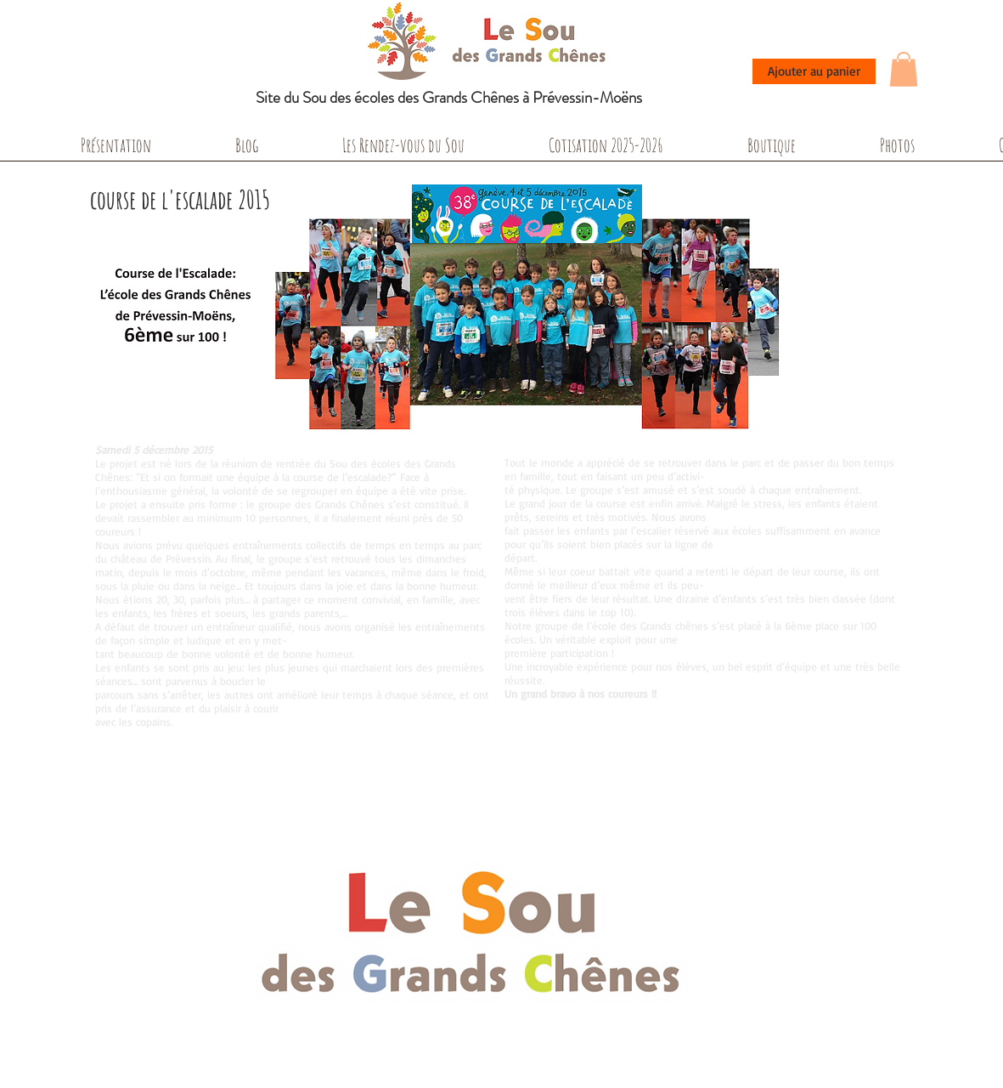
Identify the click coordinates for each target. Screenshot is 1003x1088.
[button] (903, 69)
